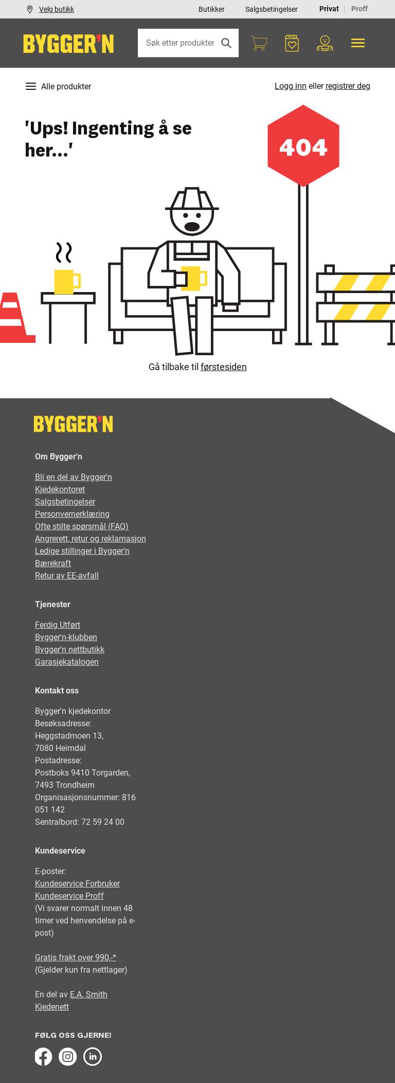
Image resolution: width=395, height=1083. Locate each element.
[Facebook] (43, 1056)
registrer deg (348, 86)
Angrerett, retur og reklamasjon (90, 539)
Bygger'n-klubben (66, 637)
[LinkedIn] (92, 1056)
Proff (359, 8)
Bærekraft (53, 563)
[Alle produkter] (358, 43)
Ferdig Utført (57, 625)
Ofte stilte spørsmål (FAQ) (82, 526)
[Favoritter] (292, 43)
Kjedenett (52, 1007)
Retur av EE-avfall (67, 576)
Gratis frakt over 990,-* (75, 957)
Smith (96, 994)
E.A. (78, 994)
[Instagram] (68, 1056)
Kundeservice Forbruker (77, 883)
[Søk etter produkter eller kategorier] (188, 43)
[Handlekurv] (259, 43)
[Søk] (226, 43)
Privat (329, 8)
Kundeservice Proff (69, 896)
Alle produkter (58, 86)
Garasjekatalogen (67, 662)
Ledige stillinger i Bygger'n (82, 551)
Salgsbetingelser (271, 9)
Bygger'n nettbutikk (69, 649)
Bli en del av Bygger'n (73, 477)
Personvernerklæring (72, 514)
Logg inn (291, 86)
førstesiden (224, 366)
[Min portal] (325, 43)
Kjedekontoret (60, 489)
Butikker (212, 9)
